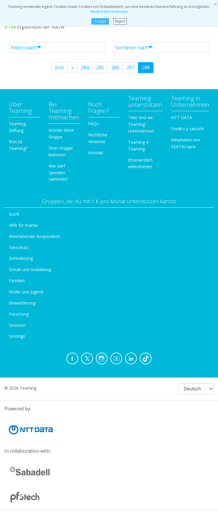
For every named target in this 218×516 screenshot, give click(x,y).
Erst (59, 67)
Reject (120, 21)
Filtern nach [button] (26, 47)
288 (146, 67)
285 (100, 67)
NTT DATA (181, 117)
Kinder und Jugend (26, 292)
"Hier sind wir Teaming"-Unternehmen (141, 124)
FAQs (93, 123)
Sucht (14, 214)
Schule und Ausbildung (30, 269)
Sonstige (17, 336)
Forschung (19, 314)
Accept (100, 21)
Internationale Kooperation (34, 236)
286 (115, 67)
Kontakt (95, 152)
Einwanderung (22, 303)
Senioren (17, 325)
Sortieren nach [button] (134, 47)
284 (85, 67)
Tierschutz (18, 247)
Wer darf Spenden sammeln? (58, 172)
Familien (17, 280)
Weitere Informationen (109, 11)
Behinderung (21, 258)
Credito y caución (187, 128)
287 (130, 67)
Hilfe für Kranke (23, 225)
